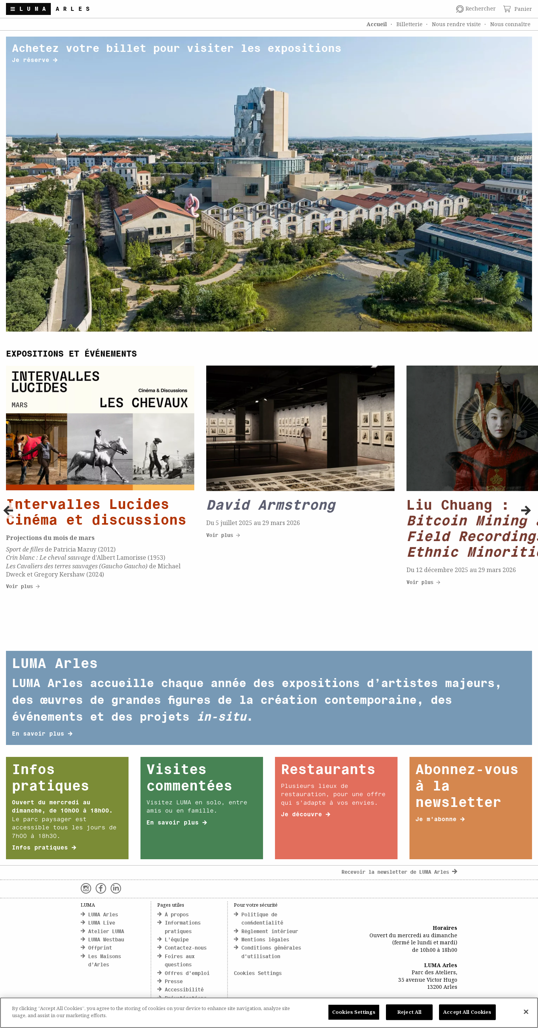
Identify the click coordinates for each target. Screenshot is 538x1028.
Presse (174, 981)
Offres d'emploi (187, 973)
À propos (177, 915)
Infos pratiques (44, 848)
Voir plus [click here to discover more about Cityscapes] (23, 586)
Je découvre (305, 814)
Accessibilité (184, 990)
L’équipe (177, 940)
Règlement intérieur (269, 931)
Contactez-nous (186, 948)
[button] (8, 510)
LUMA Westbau (106, 940)
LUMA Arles (103, 915)
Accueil (377, 24)
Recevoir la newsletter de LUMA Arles (399, 872)
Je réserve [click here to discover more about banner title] (35, 60)
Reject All (409, 1012)
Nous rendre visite (456, 24)
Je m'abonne (440, 819)
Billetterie (409, 24)
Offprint (100, 948)
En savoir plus (42, 734)
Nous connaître (510, 24)
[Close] (526, 1011)
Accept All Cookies (467, 1012)
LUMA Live (101, 923)
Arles (75, 9)
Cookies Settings (258, 973)
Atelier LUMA (106, 931)
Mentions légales (265, 940)
